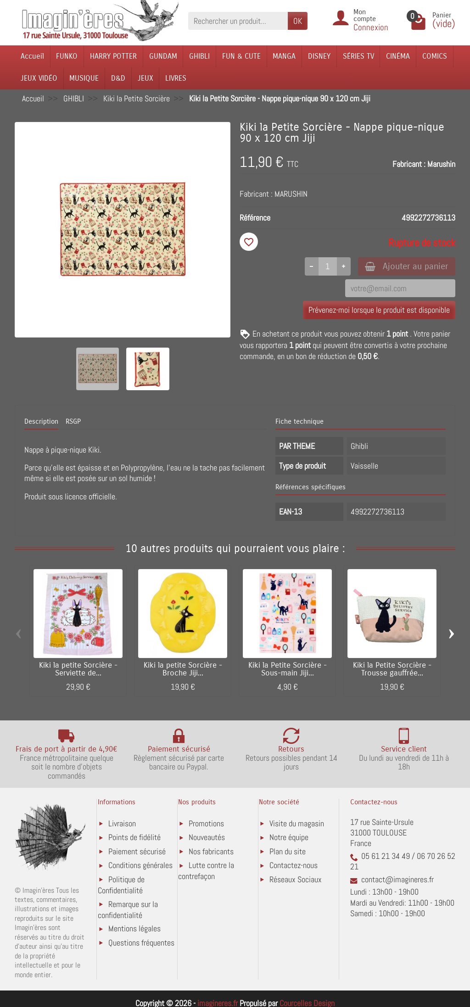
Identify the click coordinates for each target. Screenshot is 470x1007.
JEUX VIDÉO (39, 78)
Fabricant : (408, 164)
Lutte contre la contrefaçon (206, 870)
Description (41, 421)
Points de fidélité (134, 837)
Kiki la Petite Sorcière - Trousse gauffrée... (392, 669)
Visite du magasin (296, 823)
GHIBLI (199, 56)
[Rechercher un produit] (238, 21)
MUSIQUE (84, 78)
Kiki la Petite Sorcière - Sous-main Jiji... (287, 669)
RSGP (73, 421)
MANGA (284, 56)
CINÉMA (398, 56)
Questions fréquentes (141, 942)
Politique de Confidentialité (121, 885)
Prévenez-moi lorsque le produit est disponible (379, 310)
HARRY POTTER (113, 56)
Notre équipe (288, 837)
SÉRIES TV (358, 56)
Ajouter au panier (406, 266)
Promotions (206, 823)
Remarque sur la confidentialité (128, 909)
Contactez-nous (293, 865)
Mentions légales (134, 928)
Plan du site (287, 851)
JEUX (145, 78)
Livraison (122, 823)
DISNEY (319, 56)
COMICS (434, 56)
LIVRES (175, 78)
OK (297, 21)
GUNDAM (163, 56)
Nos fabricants (211, 851)
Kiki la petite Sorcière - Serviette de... (78, 669)
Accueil (32, 56)
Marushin (441, 164)
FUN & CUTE (241, 56)
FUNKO (67, 56)
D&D (118, 78)
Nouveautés (207, 837)
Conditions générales (140, 865)
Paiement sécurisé (137, 851)
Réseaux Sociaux (295, 879)
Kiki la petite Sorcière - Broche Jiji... (183, 669)
